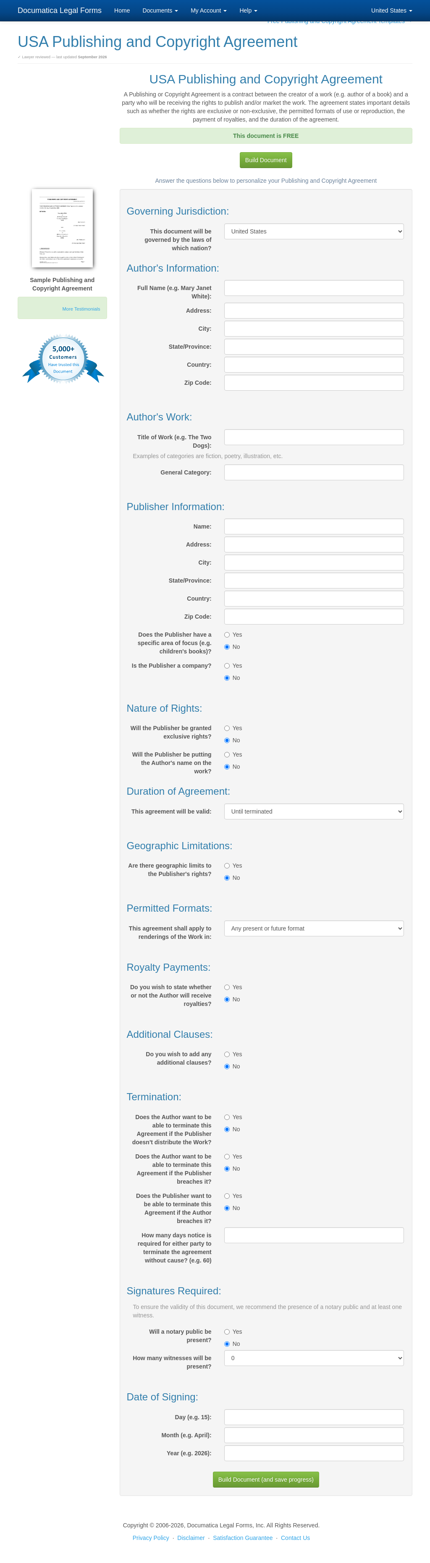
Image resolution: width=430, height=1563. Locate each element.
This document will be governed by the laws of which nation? (177, 239)
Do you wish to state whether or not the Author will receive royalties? (171, 995)
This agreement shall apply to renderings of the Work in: (170, 932)
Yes (233, 634)
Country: (199, 364)
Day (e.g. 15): (193, 1417)
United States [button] (391, 10)
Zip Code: (198, 382)
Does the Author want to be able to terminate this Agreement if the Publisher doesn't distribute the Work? (172, 1130)
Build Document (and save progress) (266, 1479)
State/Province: (190, 346)
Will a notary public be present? (180, 1335)
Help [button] (248, 10)
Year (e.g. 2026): (189, 1453)
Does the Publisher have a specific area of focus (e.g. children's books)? (175, 643)
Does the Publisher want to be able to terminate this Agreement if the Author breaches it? (174, 1208)
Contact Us (295, 1537)
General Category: (185, 472)
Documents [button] (160, 10)
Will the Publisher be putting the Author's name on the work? (172, 763)
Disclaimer (191, 1537)
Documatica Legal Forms (60, 10)
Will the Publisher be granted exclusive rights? (171, 732)
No (232, 646)
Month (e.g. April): (186, 1435)
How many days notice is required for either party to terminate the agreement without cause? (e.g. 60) (175, 1248)
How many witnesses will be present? (172, 1362)
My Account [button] (209, 10)
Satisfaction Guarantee (243, 1537)
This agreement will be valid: (171, 811)
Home (122, 10)
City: (205, 328)
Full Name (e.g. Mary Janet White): (174, 292)
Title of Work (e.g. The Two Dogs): (174, 441)
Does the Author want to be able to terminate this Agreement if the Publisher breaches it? (173, 1169)
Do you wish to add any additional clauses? (178, 1058)
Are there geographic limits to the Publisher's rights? (169, 869)
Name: (203, 526)
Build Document (266, 160)
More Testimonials (81, 308)
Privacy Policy (151, 1537)
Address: (199, 310)
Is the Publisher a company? (172, 665)
